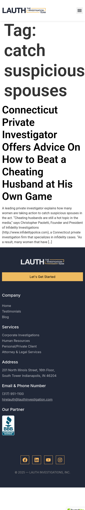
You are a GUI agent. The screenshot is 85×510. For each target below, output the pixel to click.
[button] (79, 10)
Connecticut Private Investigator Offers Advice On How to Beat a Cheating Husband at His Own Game (41, 155)
